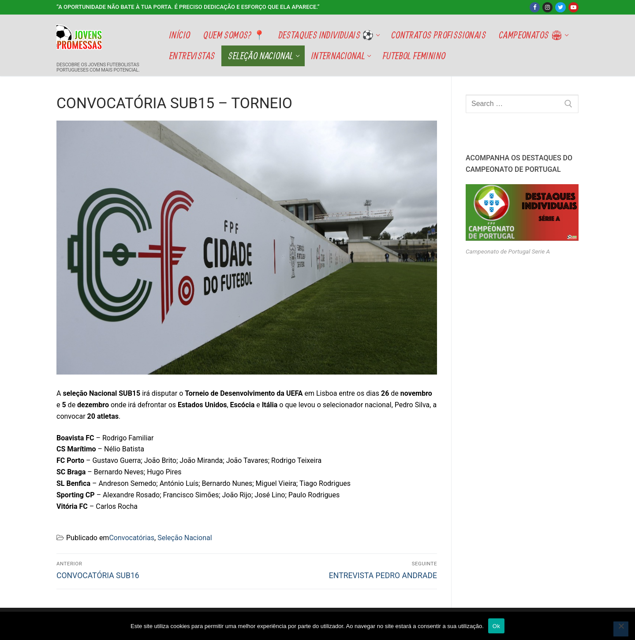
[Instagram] (547, 7)
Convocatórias (131, 538)
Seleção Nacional (184, 538)
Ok (496, 626)
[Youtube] (573, 7)
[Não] (620, 628)
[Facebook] (535, 7)
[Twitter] (560, 7)
